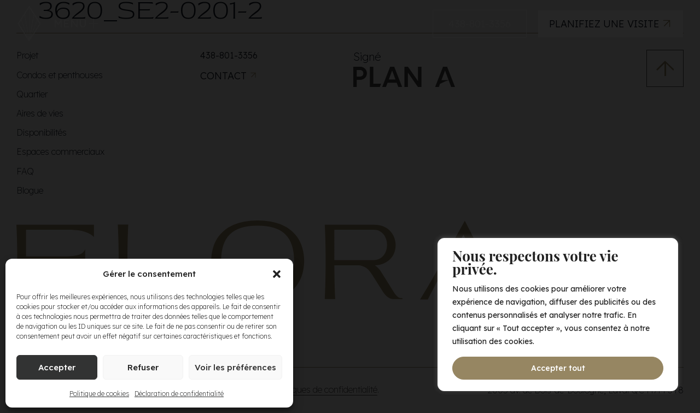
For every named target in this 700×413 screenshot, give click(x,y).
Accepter (56, 367)
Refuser (143, 367)
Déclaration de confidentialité (179, 393)
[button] (276, 274)
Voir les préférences (235, 367)
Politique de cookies (99, 393)
